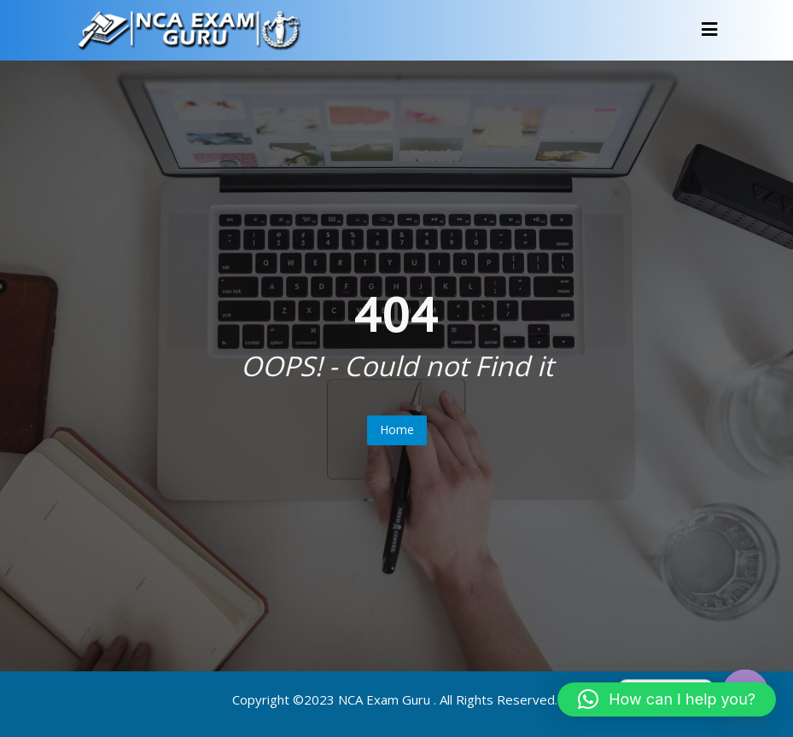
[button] (666, 699)
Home (397, 429)
